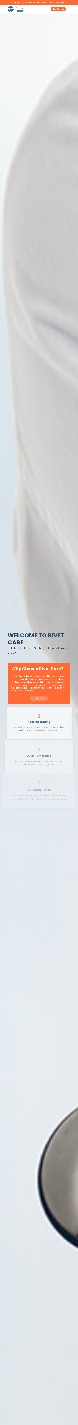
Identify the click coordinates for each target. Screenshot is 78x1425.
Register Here (58, 9)
